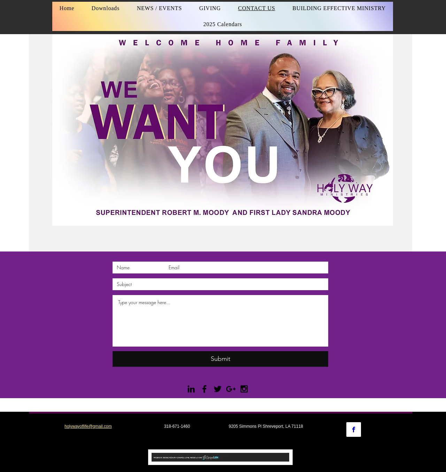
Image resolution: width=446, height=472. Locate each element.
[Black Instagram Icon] (244, 389)
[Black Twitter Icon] (218, 389)
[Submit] (220, 359)
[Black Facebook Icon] (204, 389)
